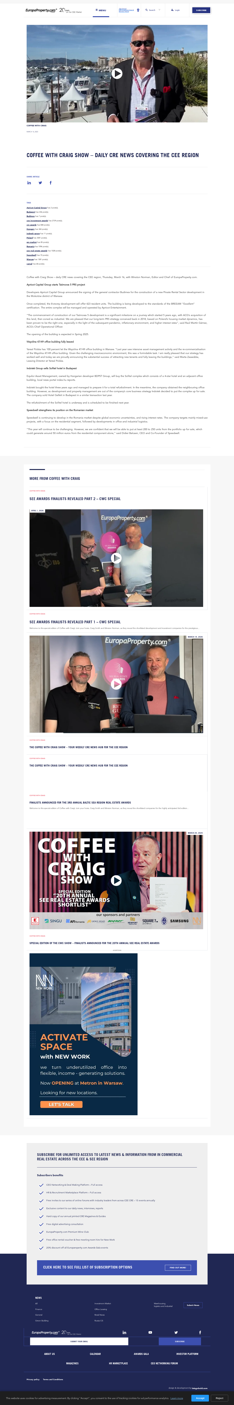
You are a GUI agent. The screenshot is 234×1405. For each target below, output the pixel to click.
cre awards (31, 225)
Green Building (41, 1320)
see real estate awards (37, 251)
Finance (38, 1309)
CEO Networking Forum (164, 1363)
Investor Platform (187, 1354)
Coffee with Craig (36, 125)
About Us (49, 1354)
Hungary (31, 229)
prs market (32, 242)
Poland (30, 238)
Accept (200, 1398)
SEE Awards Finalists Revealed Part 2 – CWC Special (75, 499)
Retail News (100, 1315)
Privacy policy (33, 1379)
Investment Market (103, 1303)
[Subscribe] (180, 1341)
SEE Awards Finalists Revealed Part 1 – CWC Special (75, 622)
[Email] (79, 1341)
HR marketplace (118, 1363)
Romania (30, 246)
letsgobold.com (200, 1388)
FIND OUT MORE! (178, 1267)
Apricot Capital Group (37, 208)
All (36, 1303)
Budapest (31, 212)
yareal (29, 264)
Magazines (72, 1363)
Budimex (31, 216)
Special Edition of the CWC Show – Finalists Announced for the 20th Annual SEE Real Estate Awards (95, 943)
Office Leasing (101, 1309)
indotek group (33, 233)
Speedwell (31, 255)
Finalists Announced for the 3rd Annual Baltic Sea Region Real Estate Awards (80, 802)
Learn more (177, 1398)
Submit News (193, 1305)
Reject (219, 1398)
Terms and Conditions (53, 1379)
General (38, 1315)
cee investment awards (37, 221)
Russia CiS (99, 1320)
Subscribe (201, 10)
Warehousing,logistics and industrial (163, 1305)
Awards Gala (141, 1354)
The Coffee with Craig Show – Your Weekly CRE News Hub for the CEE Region (79, 747)
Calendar (95, 1354)
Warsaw (30, 259)
